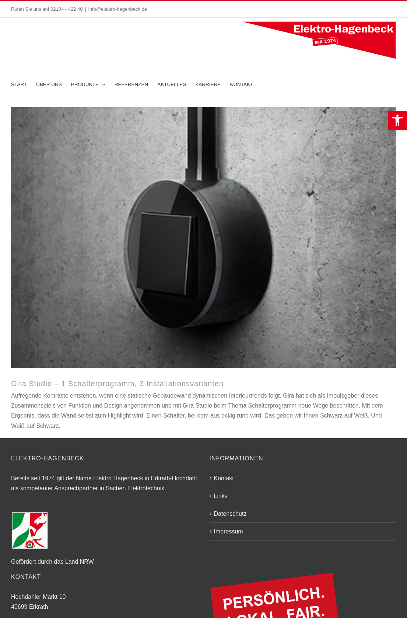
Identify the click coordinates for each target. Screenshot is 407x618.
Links (221, 496)
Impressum (228, 531)
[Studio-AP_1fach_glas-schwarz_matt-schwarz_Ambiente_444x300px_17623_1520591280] (203, 237)
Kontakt (224, 478)
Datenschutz (230, 514)
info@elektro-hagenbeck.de (117, 9)
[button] (397, 120)
